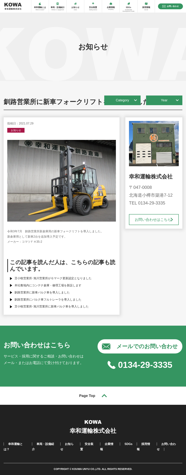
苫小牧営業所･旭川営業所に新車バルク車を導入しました (52, 306)
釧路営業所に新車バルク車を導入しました (42, 292)
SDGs (128, 444)
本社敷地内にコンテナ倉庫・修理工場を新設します (48, 285)
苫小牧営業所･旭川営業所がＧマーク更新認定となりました (53, 278)
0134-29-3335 (145, 365)
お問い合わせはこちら (153, 220)
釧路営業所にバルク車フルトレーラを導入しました (48, 299)
